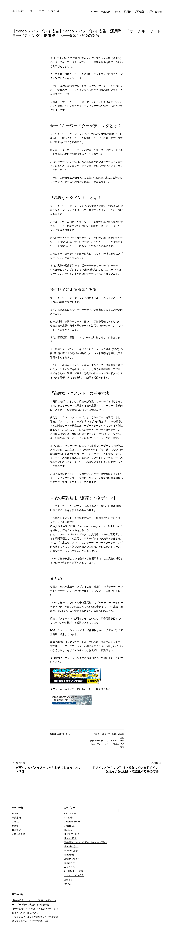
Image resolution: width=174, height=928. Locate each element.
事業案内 (106, 11)
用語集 (127, 11)
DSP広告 (68, 817)
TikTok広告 (69, 863)
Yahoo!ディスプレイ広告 (105, 741)
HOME (94, 11)
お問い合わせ (154, 11)
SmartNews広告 (72, 859)
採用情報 (139, 11)
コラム (117, 11)
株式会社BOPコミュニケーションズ (35, 11)
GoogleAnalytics (72, 821)
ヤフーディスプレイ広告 (107, 744)
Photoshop (69, 854)
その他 (67, 883)
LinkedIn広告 (70, 838)
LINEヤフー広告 (109, 734)
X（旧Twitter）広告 (73, 871)
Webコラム (69, 867)
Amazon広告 (70, 813)
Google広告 (69, 826)
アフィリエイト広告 (74, 875)
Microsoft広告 (71, 850)
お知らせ (68, 879)
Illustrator (68, 830)
